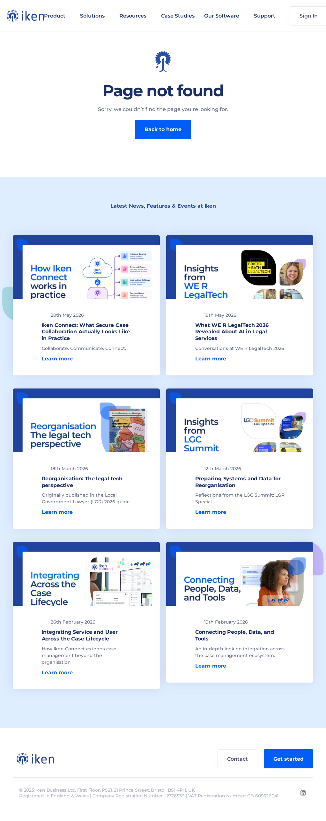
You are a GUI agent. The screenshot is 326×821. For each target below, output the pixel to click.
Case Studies (178, 16)
